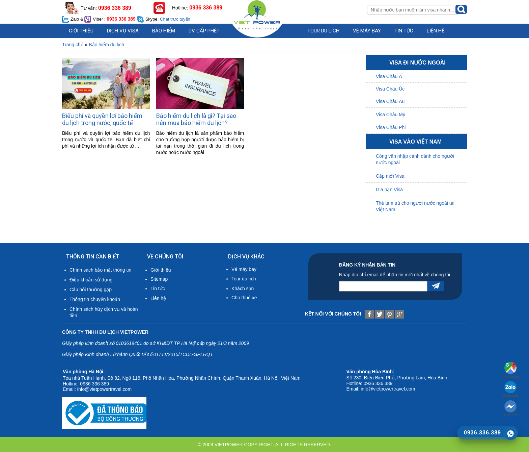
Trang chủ (73, 44)
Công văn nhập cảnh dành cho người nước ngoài (415, 159)
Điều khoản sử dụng (90, 279)
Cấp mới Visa (390, 176)
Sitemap (159, 279)
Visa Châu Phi (391, 127)
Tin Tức (403, 31)
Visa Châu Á (389, 76)
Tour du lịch (323, 31)
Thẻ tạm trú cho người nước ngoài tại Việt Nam (415, 206)
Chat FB (510, 408)
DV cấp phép (204, 31)
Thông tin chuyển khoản (94, 299)
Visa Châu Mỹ (390, 114)
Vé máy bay (367, 31)
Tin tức (157, 288)
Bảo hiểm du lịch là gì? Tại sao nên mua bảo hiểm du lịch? (196, 119)
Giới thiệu (81, 31)
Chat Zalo (510, 389)
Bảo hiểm (163, 31)
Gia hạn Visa (389, 189)
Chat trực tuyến (175, 19)
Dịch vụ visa (123, 31)
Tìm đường (510, 370)
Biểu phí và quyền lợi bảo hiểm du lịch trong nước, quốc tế (102, 119)
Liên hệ (436, 31)
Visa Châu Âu (390, 101)
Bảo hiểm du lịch (106, 44)
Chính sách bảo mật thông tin (100, 270)
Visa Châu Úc (390, 89)
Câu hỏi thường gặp (90, 289)
